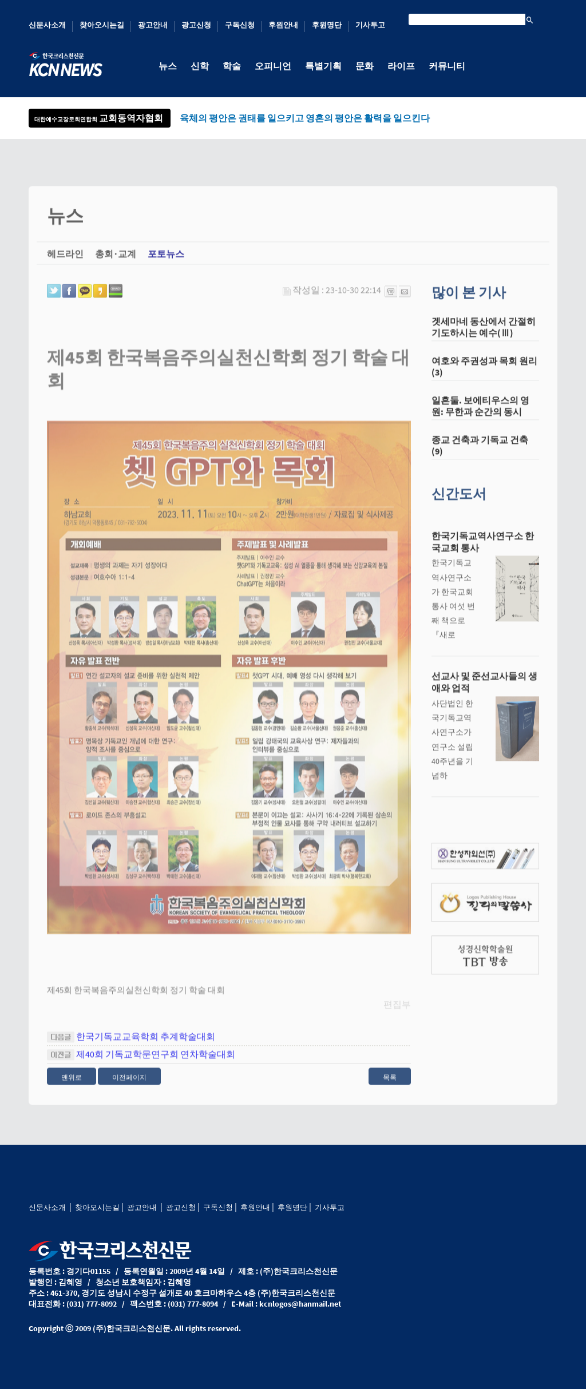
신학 (200, 66)
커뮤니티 (447, 66)
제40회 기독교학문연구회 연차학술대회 (155, 1060)
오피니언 (273, 66)
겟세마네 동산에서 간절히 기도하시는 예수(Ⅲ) (483, 334)
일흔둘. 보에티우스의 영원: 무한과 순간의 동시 (480, 412)
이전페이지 (129, 1084)
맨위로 (71, 1084)
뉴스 (168, 66)
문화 (364, 66)
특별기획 (323, 66)
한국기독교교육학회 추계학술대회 (145, 1043)
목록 (390, 1084)
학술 (232, 66)
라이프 (401, 66)
